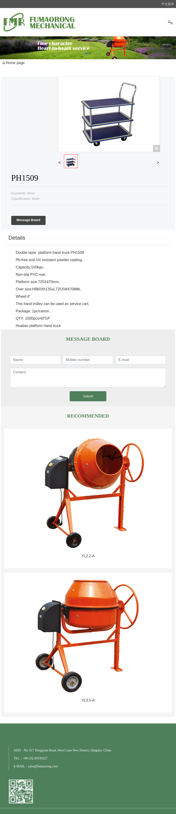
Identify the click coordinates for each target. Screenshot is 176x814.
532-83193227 (38, 758)
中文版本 (167, 4)
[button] (86, 53)
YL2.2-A (88, 556)
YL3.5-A (88, 700)
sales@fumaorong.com (43, 766)
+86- (26, 758)
